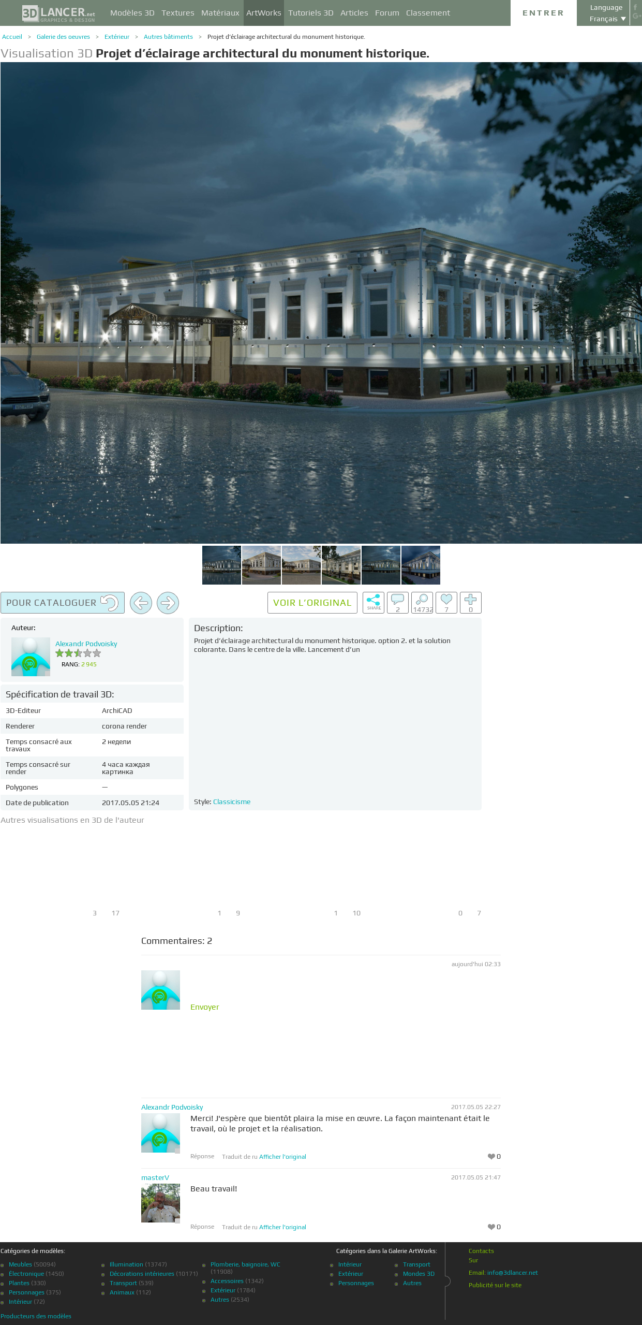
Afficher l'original (282, 1156)
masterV (155, 1177)
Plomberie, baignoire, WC (245, 1264)
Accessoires (227, 1281)
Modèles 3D (132, 13)
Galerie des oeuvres (63, 36)
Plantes (19, 1283)
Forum (387, 13)
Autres (220, 1299)
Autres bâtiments (168, 36)
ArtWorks (263, 13)
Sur (473, 1260)
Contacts (481, 1251)
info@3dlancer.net (512, 1272)
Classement (428, 13)
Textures (178, 13)
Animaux (122, 1292)
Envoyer (204, 1007)
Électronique (26, 1273)
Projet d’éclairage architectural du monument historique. (286, 36)
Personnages (26, 1292)
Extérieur (116, 36)
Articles (354, 13)
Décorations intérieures (142, 1273)
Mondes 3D (419, 1273)
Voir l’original (312, 602)
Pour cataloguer (62, 603)
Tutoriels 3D (311, 13)
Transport (123, 1283)
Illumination (126, 1264)
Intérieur (20, 1301)
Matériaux (220, 13)
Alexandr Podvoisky (86, 643)
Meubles (20, 1264)
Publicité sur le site (495, 1285)
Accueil (12, 36)
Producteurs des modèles (36, 1316)
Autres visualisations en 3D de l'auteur (72, 820)
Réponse (202, 1156)
